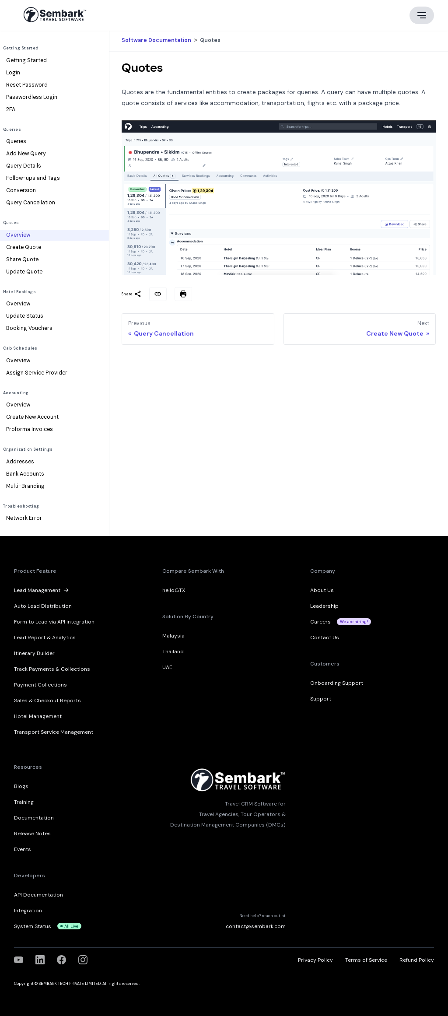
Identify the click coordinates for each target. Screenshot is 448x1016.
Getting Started (21, 48)
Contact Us (324, 637)
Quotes (11, 222)
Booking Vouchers (29, 328)
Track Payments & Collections (52, 669)
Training (24, 802)
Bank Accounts (25, 473)
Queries (12, 129)
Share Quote (22, 259)
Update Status (24, 315)
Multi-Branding (25, 486)
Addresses (20, 461)
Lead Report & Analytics (45, 637)
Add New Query (26, 153)
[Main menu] (422, 15)
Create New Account (32, 416)
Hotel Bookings (19, 291)
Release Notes (32, 833)
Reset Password (27, 84)
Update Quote (24, 271)
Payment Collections (40, 684)
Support (320, 698)
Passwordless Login (31, 97)
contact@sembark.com (256, 926)
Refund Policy (416, 959)
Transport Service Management (53, 732)
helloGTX (173, 590)
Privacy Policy (315, 959)
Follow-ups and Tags (33, 178)
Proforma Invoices (29, 429)
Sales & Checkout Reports (47, 700)
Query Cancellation (30, 202)
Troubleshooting (21, 506)
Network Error (24, 518)
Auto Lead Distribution (43, 606)
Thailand (173, 651)
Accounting (16, 393)
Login (13, 72)
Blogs (21, 786)
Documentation (34, 817)
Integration (28, 910)
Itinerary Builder (34, 653)
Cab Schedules (20, 348)
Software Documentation (157, 40)
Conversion (21, 190)
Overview (18, 234)
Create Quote (23, 247)
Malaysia (173, 635)
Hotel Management (38, 716)
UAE (167, 667)
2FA (10, 109)
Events (22, 849)
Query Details (23, 165)
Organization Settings (27, 449)
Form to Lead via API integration (54, 621)
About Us (322, 590)
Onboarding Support (336, 683)
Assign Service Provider (36, 372)
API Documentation (38, 894)
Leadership (324, 606)
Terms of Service (366, 959)
